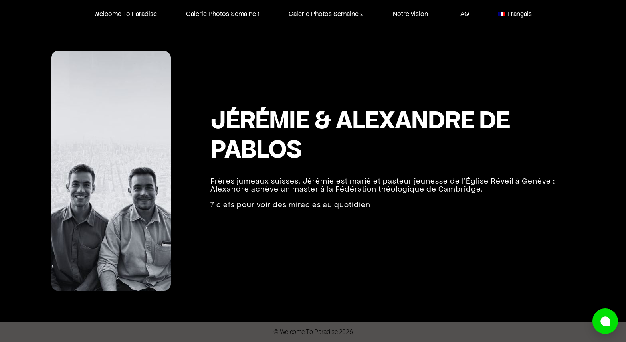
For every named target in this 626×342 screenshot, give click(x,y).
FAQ (463, 13)
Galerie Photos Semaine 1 (223, 13)
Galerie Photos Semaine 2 (326, 13)
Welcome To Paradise (125, 13)
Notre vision (410, 13)
